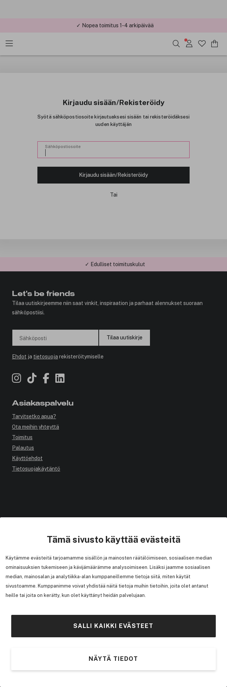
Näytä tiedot (113, 658)
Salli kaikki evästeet (113, 625)
